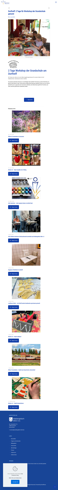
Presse (12, 450)
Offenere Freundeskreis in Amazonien (16, 136)
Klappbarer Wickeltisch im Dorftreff (15, 269)
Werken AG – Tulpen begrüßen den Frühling (17, 169)
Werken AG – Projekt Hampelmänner (16, 403)
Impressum (13, 452)
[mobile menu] (56, 2)
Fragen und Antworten (15, 441)
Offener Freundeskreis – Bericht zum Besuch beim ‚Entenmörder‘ (21, 370)
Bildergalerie (13, 443)
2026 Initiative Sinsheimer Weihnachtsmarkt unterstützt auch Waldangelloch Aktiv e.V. (26, 236)
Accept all (15, 482)
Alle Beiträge (13, 447)
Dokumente (13, 445)
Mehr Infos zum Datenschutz (15, 478)
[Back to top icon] (54, 486)
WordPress (43, 484)
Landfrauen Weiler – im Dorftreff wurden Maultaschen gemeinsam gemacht (24, 303)
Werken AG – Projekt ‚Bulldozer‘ (14, 336)
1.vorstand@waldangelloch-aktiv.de (16, 429)
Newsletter (13, 438)
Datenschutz (13, 454)
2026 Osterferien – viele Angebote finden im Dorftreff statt (20, 203)
